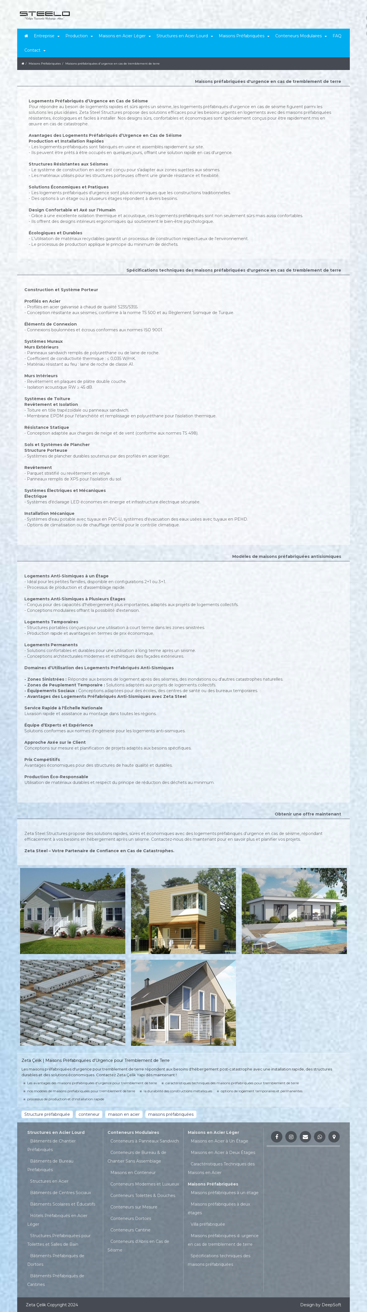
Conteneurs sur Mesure (133, 1207)
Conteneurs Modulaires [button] (301, 35)
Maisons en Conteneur (133, 1172)
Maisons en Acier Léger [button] (125, 35)
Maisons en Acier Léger (213, 1132)
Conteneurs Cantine (130, 1230)
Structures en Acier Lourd (56, 1132)
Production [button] (79, 35)
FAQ (337, 35)
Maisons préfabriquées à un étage (225, 1192)
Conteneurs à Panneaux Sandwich (144, 1141)
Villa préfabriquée (208, 1224)
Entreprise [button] (47, 35)
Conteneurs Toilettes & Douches (142, 1195)
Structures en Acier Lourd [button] (185, 35)
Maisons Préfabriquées (213, 1184)
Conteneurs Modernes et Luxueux (144, 1184)
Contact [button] (35, 50)
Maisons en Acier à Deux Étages (223, 1152)
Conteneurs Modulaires (133, 1132)
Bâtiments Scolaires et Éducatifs (62, 1204)
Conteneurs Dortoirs (130, 1218)
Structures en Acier (49, 1181)
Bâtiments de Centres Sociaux (60, 1192)
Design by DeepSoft (320, 1304)
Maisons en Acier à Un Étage (219, 1141)
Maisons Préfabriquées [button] (244, 35)
